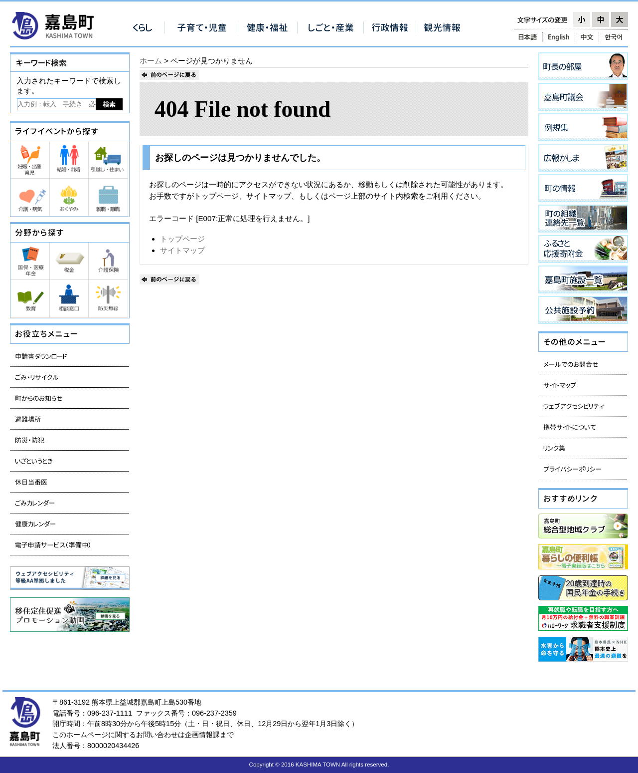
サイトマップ (182, 250)
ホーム (151, 60)
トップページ (182, 239)
